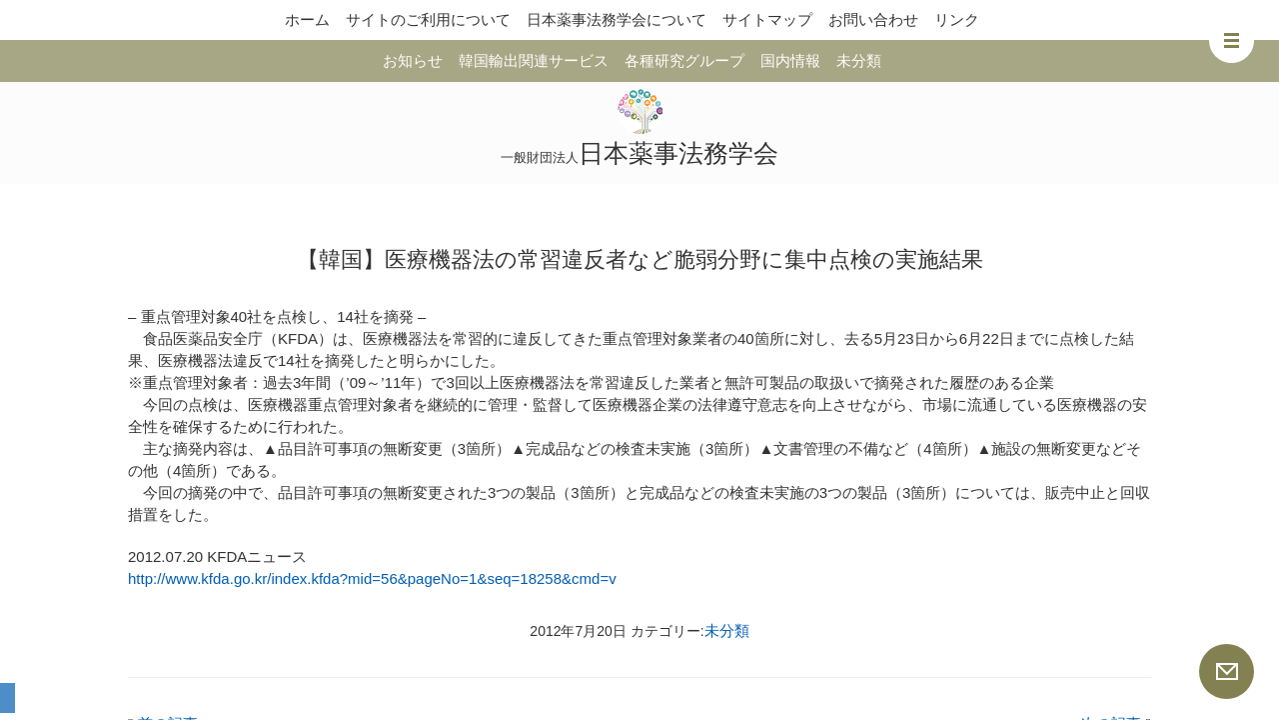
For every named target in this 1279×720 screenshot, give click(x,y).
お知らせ (413, 60)
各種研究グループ (684, 60)
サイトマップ (767, 19)
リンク (956, 19)
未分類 (858, 60)
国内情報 (790, 60)
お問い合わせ (873, 19)
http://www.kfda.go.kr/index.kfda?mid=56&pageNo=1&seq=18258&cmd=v (372, 578)
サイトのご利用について (428, 19)
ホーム (307, 19)
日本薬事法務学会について (616, 19)
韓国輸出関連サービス (534, 60)
